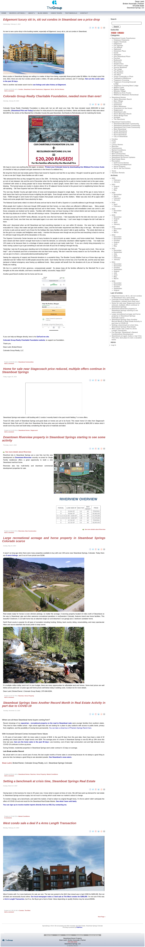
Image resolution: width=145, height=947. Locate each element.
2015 (113, 215)
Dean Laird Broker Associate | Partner (133, 3)
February (117, 180)
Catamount (118, 103)
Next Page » (101, 916)
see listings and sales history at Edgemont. (49, 85)
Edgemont (47, 89)
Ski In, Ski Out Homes (57, 89)
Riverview (21, 531)
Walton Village (119, 89)
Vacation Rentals (118, 173)
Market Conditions (52, 774)
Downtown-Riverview (23, 457)
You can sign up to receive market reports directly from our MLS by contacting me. (35, 805)
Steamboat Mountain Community (126, 124)
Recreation (116, 161)
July (115, 254)
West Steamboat (120, 129)
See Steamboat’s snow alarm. (60, 757)
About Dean (49, 935)
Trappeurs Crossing (121, 80)
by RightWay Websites (72, 945)
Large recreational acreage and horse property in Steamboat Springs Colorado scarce (53, 539)
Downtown (118, 105)
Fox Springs (118, 45)
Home (4, 13)
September (118, 252)
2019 (113, 202)
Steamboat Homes (24, 430)
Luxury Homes (117, 144)
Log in (113, 345)
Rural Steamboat (120, 135)
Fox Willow (118, 47)
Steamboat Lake (120, 112)
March (116, 196)
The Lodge (118, 69)
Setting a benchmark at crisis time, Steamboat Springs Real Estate (49, 781)
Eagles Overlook (120, 42)
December (117, 211)
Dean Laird (7, 763)
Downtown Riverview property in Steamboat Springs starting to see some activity (53, 439)
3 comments (8, 818)
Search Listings (17, 13)
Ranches (21, 696)
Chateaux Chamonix (121, 40)
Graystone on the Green (123, 108)
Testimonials (71, 13)
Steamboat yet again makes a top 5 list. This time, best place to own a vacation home (127, 337)
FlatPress (79, 927)
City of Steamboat (120, 136)
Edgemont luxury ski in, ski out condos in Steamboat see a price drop (51, 19)
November (118, 194)
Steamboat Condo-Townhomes (33, 89)
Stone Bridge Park (121, 115)
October (117, 240)
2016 (113, 209)
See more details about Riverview (17, 452)
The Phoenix (118, 71)
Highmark (117, 49)
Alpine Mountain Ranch (123, 99)
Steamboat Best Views (120, 155)
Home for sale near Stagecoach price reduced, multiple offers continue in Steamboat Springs (53, 370)
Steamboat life (80, 935)
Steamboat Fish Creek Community (127, 127)
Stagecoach (34, 430)
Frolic (114, 141)
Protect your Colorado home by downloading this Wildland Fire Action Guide (74, 167)
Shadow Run (119, 64)
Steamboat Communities (26, 362)
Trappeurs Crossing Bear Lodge (126, 85)
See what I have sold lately (66, 801)
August (116, 186)
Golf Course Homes (121, 163)
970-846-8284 (138, 6)
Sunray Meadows (120, 67)
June (115, 188)
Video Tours (56, 13)
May (115, 190)
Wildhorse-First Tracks (122, 93)
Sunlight (117, 117)
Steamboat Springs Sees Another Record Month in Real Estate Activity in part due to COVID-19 (53, 704)
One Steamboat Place (122, 56)
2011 (113, 262)
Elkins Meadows (120, 106)
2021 (113, 184)
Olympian (117, 54)
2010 (113, 281)
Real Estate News (118, 159)
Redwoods (118, 60)
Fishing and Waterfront (122, 164)
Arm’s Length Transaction (14, 899)
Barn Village (118, 101)
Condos (20, 89)
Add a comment (9, 91)
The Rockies (118, 73)
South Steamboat (120, 131)
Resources (68, 935)
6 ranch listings (12, 555)
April (115, 204)
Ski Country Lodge (121, 65)
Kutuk (116, 53)
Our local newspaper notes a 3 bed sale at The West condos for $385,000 (59, 896)
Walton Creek (119, 87)
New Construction (30, 531)
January (117, 182)
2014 (113, 227)
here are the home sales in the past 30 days (31, 742)
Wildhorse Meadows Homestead (126, 95)
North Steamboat (120, 133)
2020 (113, 193)
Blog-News (43, 13)
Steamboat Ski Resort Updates (123, 157)
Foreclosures (117, 148)
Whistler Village (120, 91)
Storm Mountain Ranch (122, 114)
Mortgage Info (117, 152)
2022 (113, 178)
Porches (117, 58)
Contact (84, 13)
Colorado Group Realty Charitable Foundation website (24, 340)
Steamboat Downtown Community (127, 125)
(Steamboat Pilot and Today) (22, 110)
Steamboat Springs (93, 935)
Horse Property (29, 696)
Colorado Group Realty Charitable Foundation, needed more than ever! (52, 96)
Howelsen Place (120, 51)
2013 (113, 235)
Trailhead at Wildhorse (122, 78)
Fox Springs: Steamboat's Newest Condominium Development (125, 333)
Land (113, 143)
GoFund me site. (43, 337)
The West (27, 910)
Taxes (114, 171)
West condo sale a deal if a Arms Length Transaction (39, 823)
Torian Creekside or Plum (123, 76)
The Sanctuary (119, 119)
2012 (113, 248)
